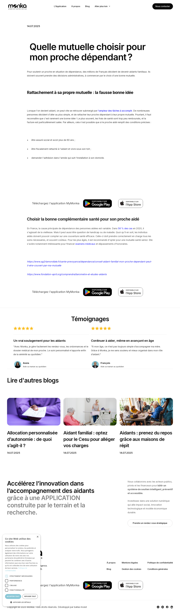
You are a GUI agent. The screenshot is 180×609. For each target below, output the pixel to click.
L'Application (60, 6)
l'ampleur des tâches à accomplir (115, 110)
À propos (75, 6)
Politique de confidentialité (160, 564)
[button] (102, 6)
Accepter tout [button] (13, 596)
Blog (87, 6)
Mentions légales (130, 564)
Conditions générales (157, 571)
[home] (26, 6)
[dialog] (21, 570)
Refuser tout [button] (30, 596)
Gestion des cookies (131, 571)
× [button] (37, 537)
